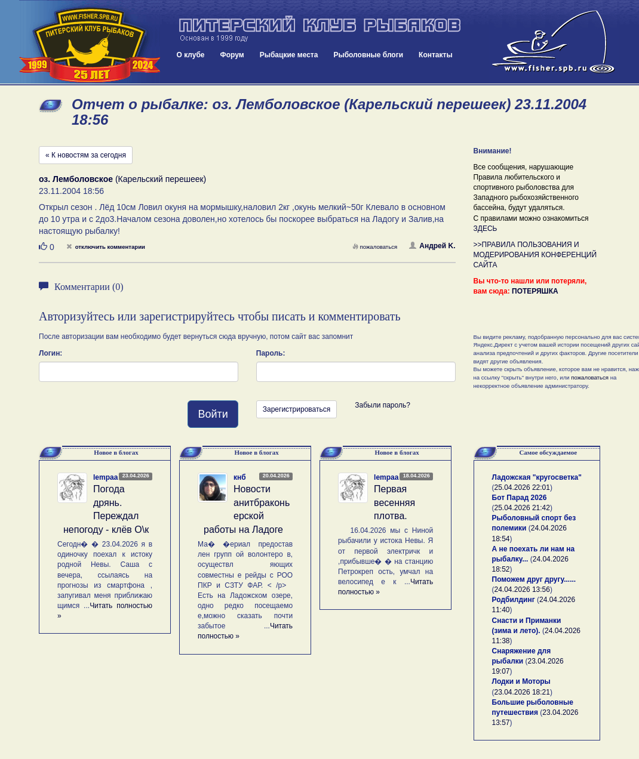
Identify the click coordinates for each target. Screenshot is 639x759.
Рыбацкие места (289, 55)
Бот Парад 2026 (519, 497)
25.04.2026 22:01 (522, 487)
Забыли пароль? (382, 405)
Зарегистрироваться (296, 409)
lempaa (105, 477)
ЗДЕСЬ (485, 228)
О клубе (191, 55)
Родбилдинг (513, 600)
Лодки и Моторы (521, 681)
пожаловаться (375, 246)
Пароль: (270, 353)
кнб (240, 477)
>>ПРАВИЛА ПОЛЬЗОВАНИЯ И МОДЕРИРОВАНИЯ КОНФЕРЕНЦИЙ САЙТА (535, 254)
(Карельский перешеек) (122, 179)
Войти (213, 414)
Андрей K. (432, 246)
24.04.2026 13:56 (522, 589)
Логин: (50, 353)
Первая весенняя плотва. (394, 503)
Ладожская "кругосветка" (537, 477)
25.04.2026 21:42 (522, 508)
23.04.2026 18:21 (522, 692)
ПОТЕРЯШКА (535, 291)
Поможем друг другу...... (534, 579)
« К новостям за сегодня (85, 155)
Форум (232, 55)
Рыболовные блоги (368, 55)
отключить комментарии (105, 246)
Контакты (436, 55)
